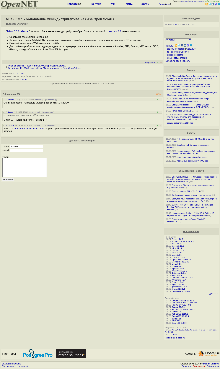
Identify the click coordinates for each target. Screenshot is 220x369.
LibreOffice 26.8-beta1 (182, 291)
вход (191, 1)
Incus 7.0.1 (176, 255)
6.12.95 (188, 330)
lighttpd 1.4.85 (178, 284)
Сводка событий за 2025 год (180, 123)
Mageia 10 (176, 318)
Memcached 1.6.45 (180, 262)
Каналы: (170, 46)
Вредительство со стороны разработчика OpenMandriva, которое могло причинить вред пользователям (188, 86)
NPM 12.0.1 (177, 253)
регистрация (199, 1)
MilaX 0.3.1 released (18, 31)
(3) (18, 94)
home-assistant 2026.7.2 (183, 241)
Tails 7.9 (175, 321)
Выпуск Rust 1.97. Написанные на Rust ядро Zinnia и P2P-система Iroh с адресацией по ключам (190, 207)
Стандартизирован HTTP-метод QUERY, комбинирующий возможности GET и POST (188, 106)
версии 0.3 (115, 31)
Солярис (11, 125)
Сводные (191, 49)
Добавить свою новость (178, 61)
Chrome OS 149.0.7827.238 (184, 302)
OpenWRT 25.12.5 (180, 316)
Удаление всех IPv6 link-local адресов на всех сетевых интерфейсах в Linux (191, 152)
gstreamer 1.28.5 (179, 287)
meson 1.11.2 (178, 246)
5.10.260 (169, 332)
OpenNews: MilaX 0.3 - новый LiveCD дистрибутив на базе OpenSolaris (44, 68)
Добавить (187, 366)
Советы (191, 133)
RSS (158, 94)
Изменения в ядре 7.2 (175, 338)
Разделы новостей (175, 49)
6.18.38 (180, 330)
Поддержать (199, 366)
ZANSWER (12, 100)
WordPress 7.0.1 (179, 271)
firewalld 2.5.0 (178, 289)
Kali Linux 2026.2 (180, 314)
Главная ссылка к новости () (37, 66)
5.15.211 (213, 330)
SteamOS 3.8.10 (179, 323)
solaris (23, 79)
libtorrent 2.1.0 (179, 273)
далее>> (213, 293)
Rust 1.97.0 (177, 275)
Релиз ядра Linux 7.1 (181, 111)
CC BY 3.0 (18, 73)
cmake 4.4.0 (177, 266)
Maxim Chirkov (211, 364)
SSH (175, 24)
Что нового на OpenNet (177, 52)
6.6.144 (196, 330)
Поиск (162, 4)
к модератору (51, 100)
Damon (10, 112)
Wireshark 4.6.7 (179, 280)
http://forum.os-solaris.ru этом (29, 128)
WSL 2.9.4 (176, 244)
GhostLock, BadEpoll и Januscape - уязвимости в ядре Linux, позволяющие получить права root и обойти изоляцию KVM (192, 78)
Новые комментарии (176, 58)
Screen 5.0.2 (177, 239)
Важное (191, 70)
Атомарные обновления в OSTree (192, 161)
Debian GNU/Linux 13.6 (183, 300)
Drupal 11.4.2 (178, 250)
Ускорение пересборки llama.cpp (192, 157)
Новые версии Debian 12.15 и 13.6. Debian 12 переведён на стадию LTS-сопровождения (190, 214)
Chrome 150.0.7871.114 (182, 278)
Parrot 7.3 (176, 312)
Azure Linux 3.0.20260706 (183, 309)
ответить (38, 100)
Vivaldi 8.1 (176, 264)
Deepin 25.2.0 (178, 307)
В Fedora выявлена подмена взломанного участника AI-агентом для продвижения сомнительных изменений (189, 116)
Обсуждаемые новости (191, 171)
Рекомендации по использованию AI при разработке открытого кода (188, 100)
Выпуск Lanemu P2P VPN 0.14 (186, 191)
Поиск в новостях (174, 55)
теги (168, 4)
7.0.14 (174, 334)
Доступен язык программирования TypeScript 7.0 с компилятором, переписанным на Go (192, 200)
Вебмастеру (213, 366)
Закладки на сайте (11, 364)
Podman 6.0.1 (178, 282)
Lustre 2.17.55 (178, 257)
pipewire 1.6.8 (178, 268)
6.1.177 (204, 330)
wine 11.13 (177, 248)
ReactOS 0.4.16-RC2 (181, 305)
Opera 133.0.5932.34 (181, 259)
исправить (150, 62)
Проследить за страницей (15, 366)
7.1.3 (174, 330)
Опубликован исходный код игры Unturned (191, 195)
